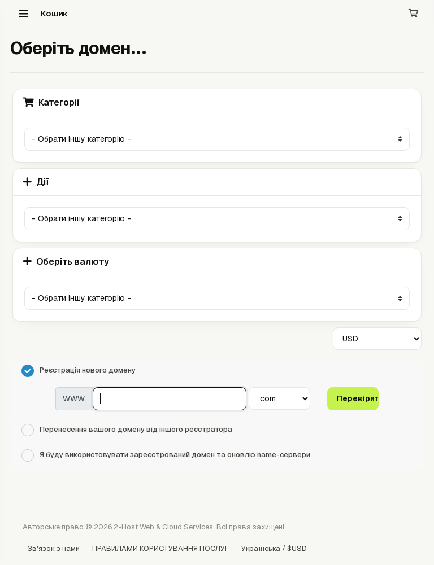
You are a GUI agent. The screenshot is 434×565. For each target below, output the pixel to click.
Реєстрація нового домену (78, 371)
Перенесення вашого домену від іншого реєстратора (126, 430)
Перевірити (357, 398)
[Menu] (24, 13)
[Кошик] (413, 13)
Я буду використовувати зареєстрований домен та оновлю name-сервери (165, 455)
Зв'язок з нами (54, 548)
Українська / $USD (274, 548)
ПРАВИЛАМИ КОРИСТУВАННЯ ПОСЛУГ (160, 548)
